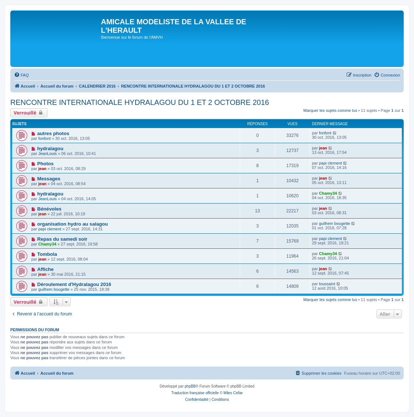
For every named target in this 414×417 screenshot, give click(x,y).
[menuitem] (21, 75)
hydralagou (50, 148)
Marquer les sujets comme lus (330, 110)
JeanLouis (47, 153)
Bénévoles (49, 209)
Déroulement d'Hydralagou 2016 (74, 284)
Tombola (47, 254)
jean (323, 148)
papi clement (330, 163)
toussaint (327, 284)
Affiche (45, 269)
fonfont (44, 138)
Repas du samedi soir (62, 239)
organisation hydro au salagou (72, 224)
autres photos (53, 133)
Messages (48, 178)
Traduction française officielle (195, 393)
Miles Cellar (233, 393)
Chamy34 (328, 193)
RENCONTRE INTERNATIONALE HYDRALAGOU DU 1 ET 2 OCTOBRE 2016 (139, 102)
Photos (45, 163)
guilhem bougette (334, 223)
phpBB (190, 386)
